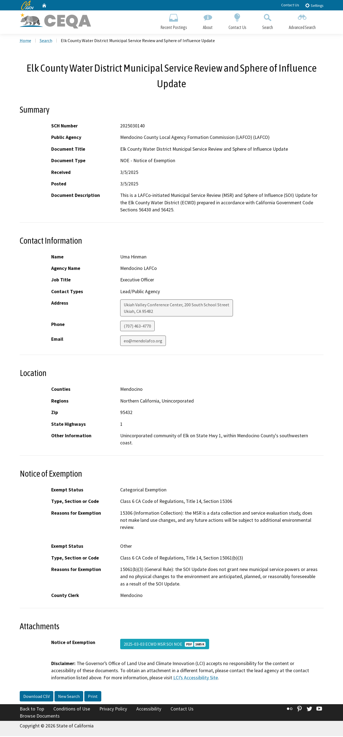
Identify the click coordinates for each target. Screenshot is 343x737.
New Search (69, 697)
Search (267, 21)
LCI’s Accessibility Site (195, 679)
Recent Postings (174, 21)
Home (25, 41)
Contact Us (290, 4)
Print (93, 697)
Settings (314, 5)
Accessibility (148, 710)
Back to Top (32, 710)
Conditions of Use (71, 710)
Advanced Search (302, 21)
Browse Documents (40, 717)
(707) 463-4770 (137, 327)
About (207, 21)
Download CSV (36, 697)
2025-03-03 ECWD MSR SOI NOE (165, 645)
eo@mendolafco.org (143, 342)
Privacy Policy (113, 710)
